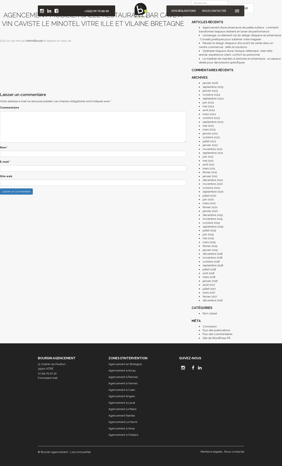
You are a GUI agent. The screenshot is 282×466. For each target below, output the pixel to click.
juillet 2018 (209, 269)
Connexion (210, 326)
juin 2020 (208, 199)
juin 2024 (208, 102)
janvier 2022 (210, 145)
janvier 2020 (210, 211)
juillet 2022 (209, 141)
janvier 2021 (210, 176)
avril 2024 (209, 110)
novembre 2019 (213, 218)
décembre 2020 (213, 180)
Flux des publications (216, 330)
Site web (6, 176)
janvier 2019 (210, 250)
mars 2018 (209, 277)
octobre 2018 (211, 261)
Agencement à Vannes (122, 383)
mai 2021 (208, 160)
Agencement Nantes (121, 415)
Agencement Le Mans (122, 409)
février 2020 (210, 207)
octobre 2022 (211, 137)
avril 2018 (208, 273)
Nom (4, 147)
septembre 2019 (213, 226)
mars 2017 (209, 292)
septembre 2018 (213, 265)
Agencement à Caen (121, 390)
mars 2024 (209, 114)
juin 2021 (208, 156)
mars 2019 (209, 242)
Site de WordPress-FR (216, 338)
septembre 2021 (213, 153)
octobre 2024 (211, 94)
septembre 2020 (213, 191)
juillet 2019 (209, 230)
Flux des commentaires (217, 334)
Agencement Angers (121, 396)
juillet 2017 (209, 288)
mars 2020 (209, 203)
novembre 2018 (212, 257)
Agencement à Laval (121, 402)
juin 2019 (208, 234)
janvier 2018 (210, 281)
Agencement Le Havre (122, 422)
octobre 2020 (211, 188)
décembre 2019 (213, 215)
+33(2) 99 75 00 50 (96, 11)
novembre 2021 (212, 149)
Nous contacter (214, 10)
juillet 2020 (209, 195)
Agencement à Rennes (123, 377)
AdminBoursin (34, 40)
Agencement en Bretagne (125, 364)
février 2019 (210, 246)
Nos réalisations (184, 10)
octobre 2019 (211, 222)
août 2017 (209, 284)
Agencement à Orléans (123, 434)
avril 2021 (208, 164)
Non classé (210, 313)
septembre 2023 (213, 122)
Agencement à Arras (121, 428)
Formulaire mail (47, 378)
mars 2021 (209, 168)
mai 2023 (208, 125)
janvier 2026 (210, 83)
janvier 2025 (210, 90)
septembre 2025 (213, 87)
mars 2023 (209, 129)
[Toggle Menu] (237, 11)
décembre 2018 (213, 253)
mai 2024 (208, 106)
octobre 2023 (211, 118)
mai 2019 (208, 238)
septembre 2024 (213, 98)
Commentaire (9, 107)
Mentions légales (211, 451)
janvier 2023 (210, 133)
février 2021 (210, 172)
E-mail (5, 161)
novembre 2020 (213, 184)
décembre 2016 (213, 300)
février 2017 (210, 296)
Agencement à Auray (122, 370)
